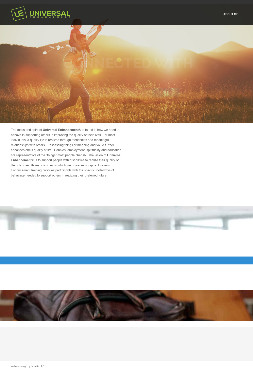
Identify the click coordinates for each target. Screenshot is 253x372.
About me (230, 14)
